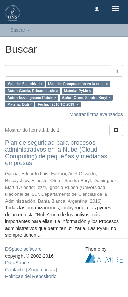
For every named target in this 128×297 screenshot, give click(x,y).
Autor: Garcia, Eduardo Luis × (32, 91)
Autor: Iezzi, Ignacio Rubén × (31, 97)
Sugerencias (41, 269)
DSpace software (23, 249)
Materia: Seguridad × (25, 84)
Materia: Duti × (19, 104)
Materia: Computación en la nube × (78, 84)
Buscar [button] (20, 30)
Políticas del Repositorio (30, 276)
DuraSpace (17, 263)
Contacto (14, 269)
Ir (116, 71)
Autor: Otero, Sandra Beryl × (86, 97)
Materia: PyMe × (77, 91)
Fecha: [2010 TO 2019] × (58, 104)
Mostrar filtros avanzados (96, 114)
